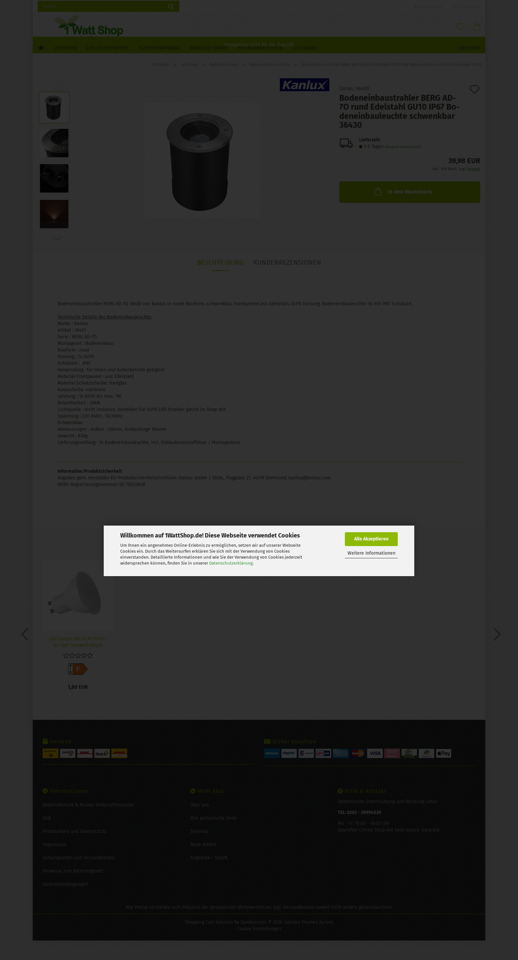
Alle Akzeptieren (371, 539)
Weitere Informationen (371, 553)
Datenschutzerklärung (231, 563)
